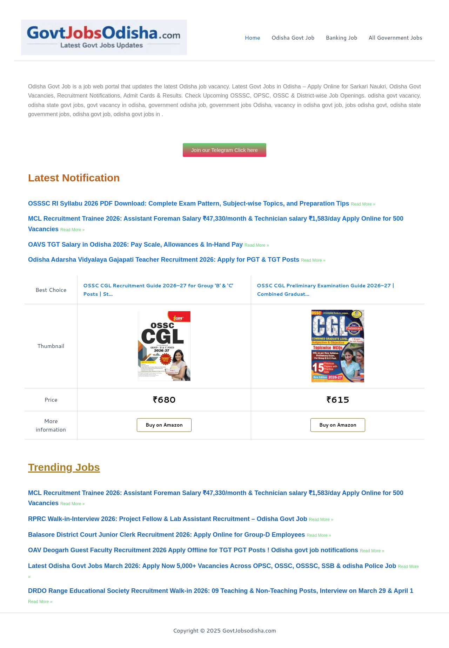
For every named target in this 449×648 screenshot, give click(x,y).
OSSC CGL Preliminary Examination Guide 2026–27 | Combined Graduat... (325, 290)
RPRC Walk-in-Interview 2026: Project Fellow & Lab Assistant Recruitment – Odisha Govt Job (168, 518)
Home (252, 37)
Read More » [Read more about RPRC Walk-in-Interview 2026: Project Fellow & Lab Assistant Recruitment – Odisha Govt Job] (321, 519)
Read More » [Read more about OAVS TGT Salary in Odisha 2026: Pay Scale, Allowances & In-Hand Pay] (256, 245)
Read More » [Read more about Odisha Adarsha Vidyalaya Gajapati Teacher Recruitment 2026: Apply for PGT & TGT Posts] (313, 260)
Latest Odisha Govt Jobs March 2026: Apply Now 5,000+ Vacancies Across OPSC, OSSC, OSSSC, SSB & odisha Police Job (213, 565)
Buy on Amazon (164, 425)
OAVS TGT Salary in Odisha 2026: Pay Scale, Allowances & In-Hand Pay (136, 244)
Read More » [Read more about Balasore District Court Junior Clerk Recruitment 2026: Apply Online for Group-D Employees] (319, 535)
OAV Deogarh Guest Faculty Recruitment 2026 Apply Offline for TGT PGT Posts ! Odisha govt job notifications (194, 550)
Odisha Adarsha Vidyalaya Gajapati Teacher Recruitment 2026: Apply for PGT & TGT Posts (164, 259)
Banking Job (341, 37)
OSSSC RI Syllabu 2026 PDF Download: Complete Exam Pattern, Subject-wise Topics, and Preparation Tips (189, 203)
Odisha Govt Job (293, 37)
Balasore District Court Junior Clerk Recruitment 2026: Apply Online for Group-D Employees (167, 534)
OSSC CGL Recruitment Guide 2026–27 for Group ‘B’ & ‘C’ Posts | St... (158, 290)
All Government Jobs (395, 37)
